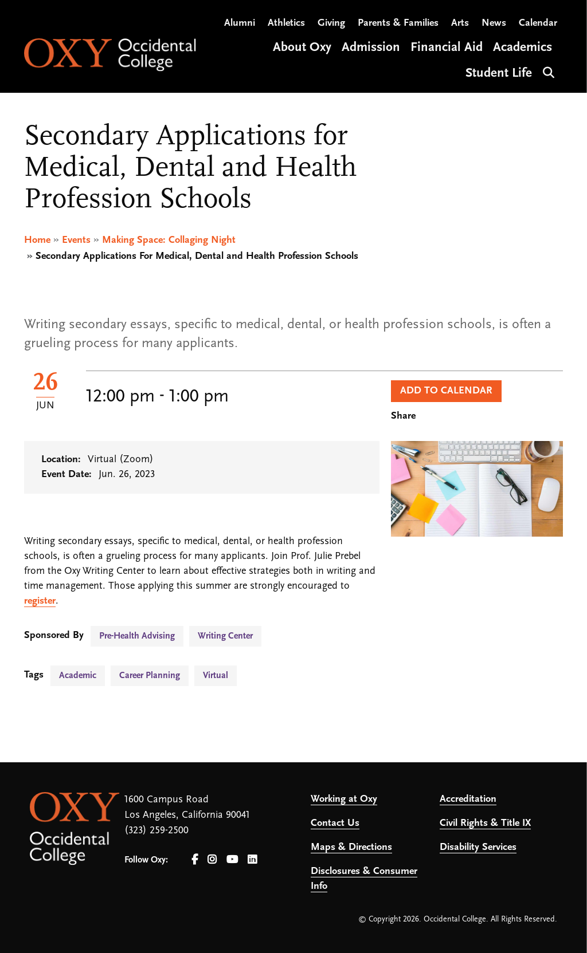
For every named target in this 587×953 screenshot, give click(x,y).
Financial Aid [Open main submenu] (446, 47)
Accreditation (468, 799)
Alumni (239, 23)
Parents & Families (398, 23)
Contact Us (335, 823)
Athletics (286, 23)
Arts (460, 23)
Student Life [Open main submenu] (498, 73)
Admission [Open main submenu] (371, 47)
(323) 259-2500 (156, 830)
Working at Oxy (344, 799)
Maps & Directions (351, 847)
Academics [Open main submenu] (522, 47)
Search (547, 71)
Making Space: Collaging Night (169, 240)
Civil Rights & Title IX (485, 823)
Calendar (538, 23)
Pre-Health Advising (137, 636)
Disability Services (478, 847)
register (40, 601)
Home (37, 240)
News (494, 23)
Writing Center (225, 636)
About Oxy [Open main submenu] (302, 47)
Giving (331, 23)
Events (76, 240)
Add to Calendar (446, 390)
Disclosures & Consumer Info (364, 879)
